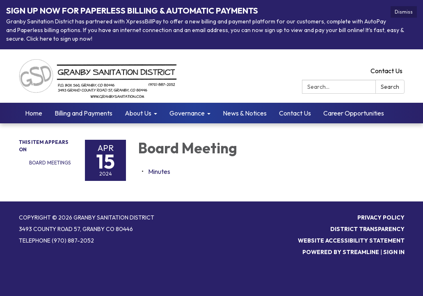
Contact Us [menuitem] (295, 113)
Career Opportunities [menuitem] (353, 113)
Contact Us (386, 71)
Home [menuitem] (33, 113)
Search (390, 86)
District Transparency (367, 229)
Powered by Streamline (340, 252)
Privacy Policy (381, 217)
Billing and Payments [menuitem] (83, 113)
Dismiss (404, 12)
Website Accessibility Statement (351, 240)
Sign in (394, 252)
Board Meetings (50, 163)
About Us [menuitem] (138, 113)
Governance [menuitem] (187, 113)
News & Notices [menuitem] (245, 113)
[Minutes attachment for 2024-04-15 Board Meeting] (159, 171)
